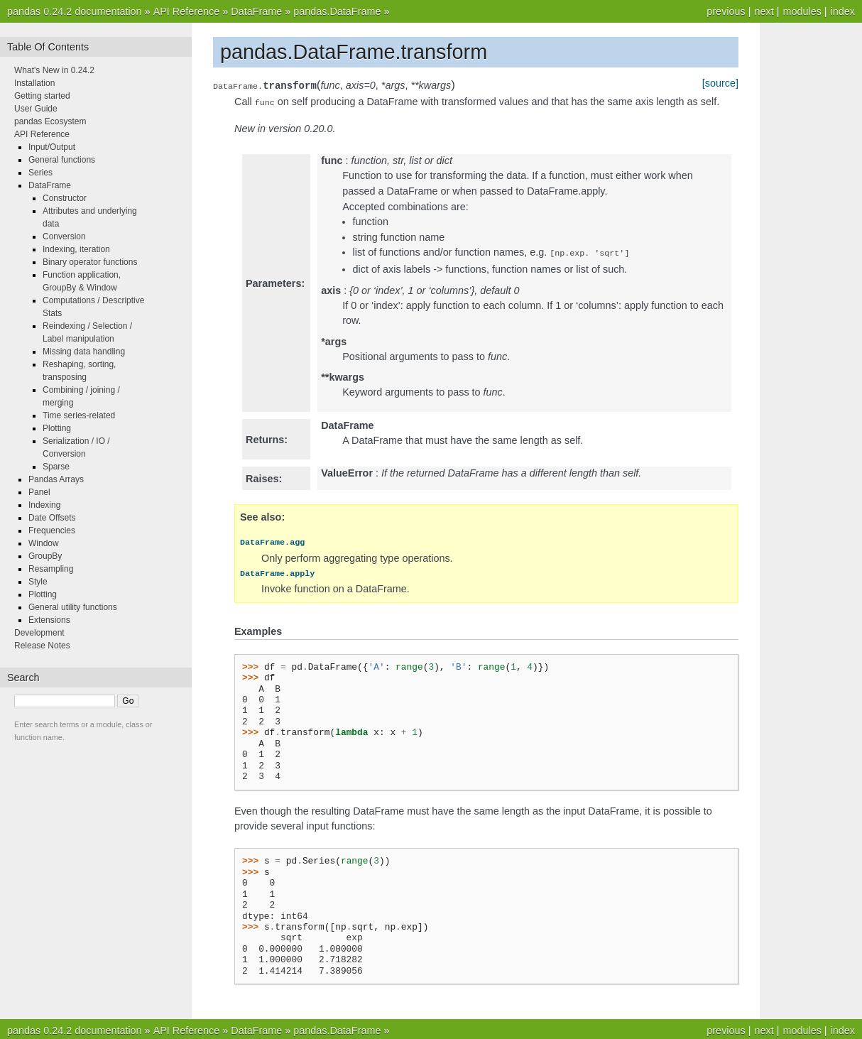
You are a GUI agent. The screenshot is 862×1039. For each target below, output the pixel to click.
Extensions (49, 620)
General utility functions (72, 607)
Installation (34, 83)
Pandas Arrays (56, 479)
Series (40, 173)
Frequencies (51, 530)
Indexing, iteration (76, 249)
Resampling (50, 569)
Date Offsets (51, 518)
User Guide (36, 109)
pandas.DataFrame (337, 11)
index (843, 11)
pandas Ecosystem (50, 121)
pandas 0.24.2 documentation (74, 11)
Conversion (64, 236)
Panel (39, 492)
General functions (61, 160)
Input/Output (51, 147)
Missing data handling (84, 352)
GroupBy (45, 556)
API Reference (186, 11)
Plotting (57, 428)
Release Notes (42, 646)
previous (725, 11)
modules (801, 11)
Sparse (56, 467)
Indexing (44, 505)
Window (43, 543)
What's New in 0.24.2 (54, 70)
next (763, 11)
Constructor (65, 198)
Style (38, 582)
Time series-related (79, 415)
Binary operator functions (90, 262)
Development (39, 633)
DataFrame (256, 11)
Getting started (42, 96)
